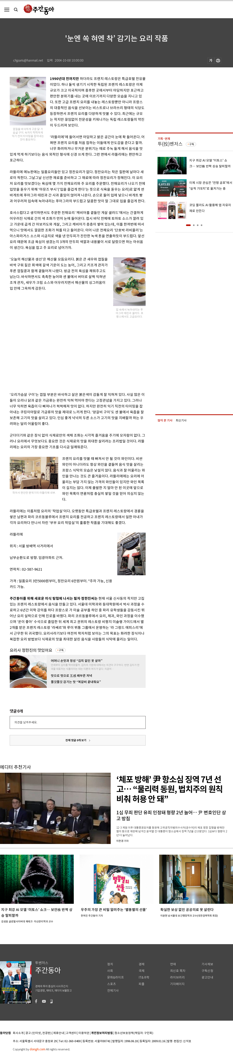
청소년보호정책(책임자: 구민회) (134, 1033)
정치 (110, 964)
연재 (173, 964)
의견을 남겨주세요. (25, 722)
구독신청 (207, 971)
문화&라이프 (115, 977)
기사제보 (207, 964)
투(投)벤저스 (170, 144)
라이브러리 (177, 977)
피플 (141, 984)
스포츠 (111, 984)
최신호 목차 (177, 971)
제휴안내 (58, 1033)
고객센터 (71, 1033)
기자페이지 (177, 984)
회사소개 (18, 1033)
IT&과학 (144, 977)
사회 (110, 971)
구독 (61, 650)
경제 (141, 964)
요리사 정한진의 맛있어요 (31, 650)
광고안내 (207, 977)
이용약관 (83, 1033)
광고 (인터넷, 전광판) (38, 1033)
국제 (141, 971)
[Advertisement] (43, 340)
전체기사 (113, 990)
